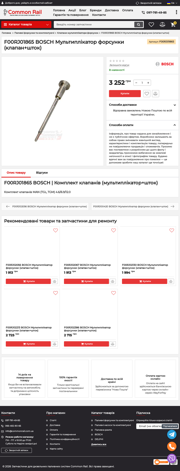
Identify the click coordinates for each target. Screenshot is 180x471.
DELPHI (99, 439)
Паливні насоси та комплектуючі (113, 425)
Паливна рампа (103, 430)
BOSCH (99, 434)
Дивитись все (98, 444)
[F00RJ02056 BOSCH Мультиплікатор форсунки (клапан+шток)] (32, 246)
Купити (125, 93)
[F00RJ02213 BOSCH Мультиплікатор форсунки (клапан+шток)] (32, 308)
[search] (96, 24)
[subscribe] (157, 426)
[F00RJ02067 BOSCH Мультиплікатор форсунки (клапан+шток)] (90, 246)
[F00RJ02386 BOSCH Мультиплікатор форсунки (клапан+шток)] (90, 308)
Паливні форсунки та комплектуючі (114, 420)
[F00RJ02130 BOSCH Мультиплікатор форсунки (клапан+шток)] (148, 246)
